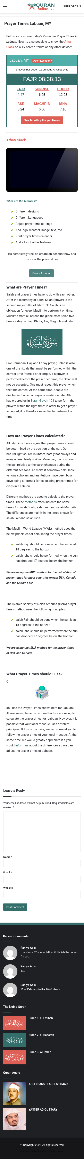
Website (8, 887)
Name (7, 857)
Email (7, 872)
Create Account (41, 273)
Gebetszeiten (56, 1151)
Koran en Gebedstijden (33, 1151)
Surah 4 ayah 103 (42, 400)
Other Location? (42, 60)
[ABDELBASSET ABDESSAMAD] (14, 1093)
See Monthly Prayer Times (42, 120)
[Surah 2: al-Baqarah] (14, 1040)
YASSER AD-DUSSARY (43, 1109)
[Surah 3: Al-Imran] (14, 1057)
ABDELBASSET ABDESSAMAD (48, 1084)
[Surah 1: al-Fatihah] (14, 1023)
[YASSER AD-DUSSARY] (14, 1119)
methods (31, 502)
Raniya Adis (28, 947)
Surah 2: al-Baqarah (41, 1035)
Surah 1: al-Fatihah (41, 1018)
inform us (21, 745)
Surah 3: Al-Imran (40, 1052)
